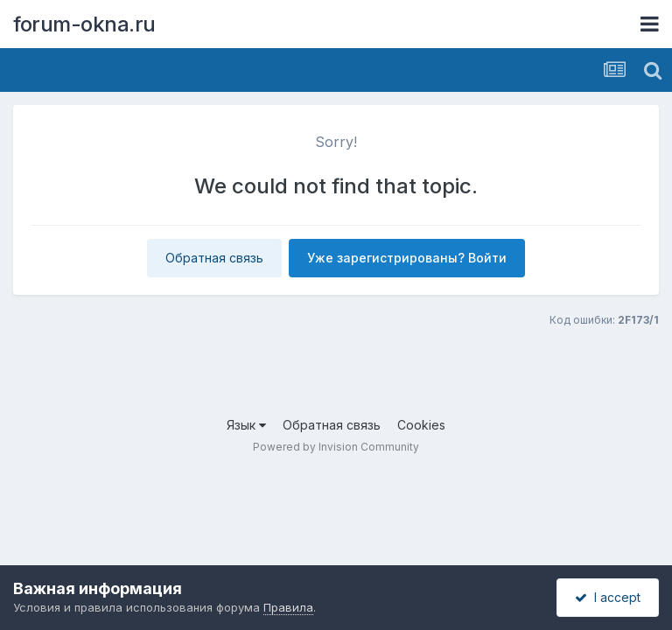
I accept (607, 597)
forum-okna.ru (84, 24)
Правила (288, 607)
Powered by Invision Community (336, 446)
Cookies (421, 424)
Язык (246, 424)
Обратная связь (214, 257)
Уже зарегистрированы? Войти (407, 257)
